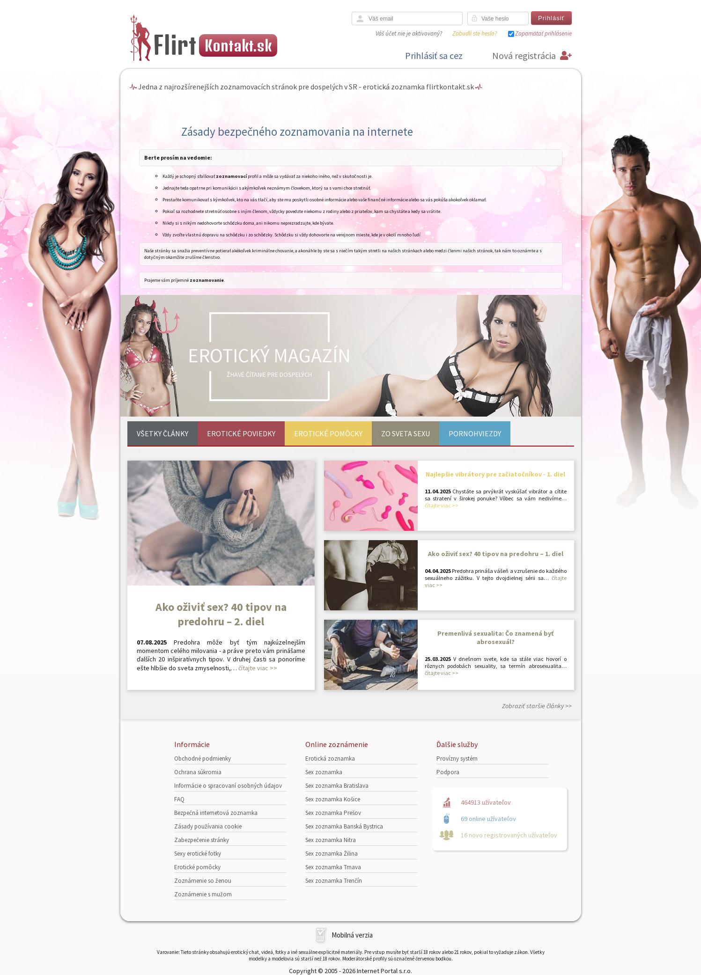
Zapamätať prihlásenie (543, 33)
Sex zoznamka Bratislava (337, 786)
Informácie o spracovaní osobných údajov (228, 786)
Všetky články (162, 433)
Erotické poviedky (241, 433)
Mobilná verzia (352, 935)
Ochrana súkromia (197, 772)
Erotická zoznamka (330, 758)
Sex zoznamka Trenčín (333, 881)
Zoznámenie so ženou (202, 881)
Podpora (447, 772)
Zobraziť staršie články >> (537, 706)
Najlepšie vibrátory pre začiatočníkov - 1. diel (495, 474)
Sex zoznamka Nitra (330, 840)
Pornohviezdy (475, 433)
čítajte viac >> (257, 668)
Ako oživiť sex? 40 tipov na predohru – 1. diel (495, 554)
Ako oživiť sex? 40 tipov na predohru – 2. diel (221, 614)
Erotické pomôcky (328, 433)
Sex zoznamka (323, 772)
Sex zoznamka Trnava (333, 867)
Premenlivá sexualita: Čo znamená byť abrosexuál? (495, 637)
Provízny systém (457, 758)
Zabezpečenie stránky (201, 840)
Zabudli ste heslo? (474, 33)
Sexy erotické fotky (197, 854)
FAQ (179, 799)
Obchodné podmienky (202, 758)
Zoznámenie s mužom (203, 894)
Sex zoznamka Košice (332, 799)
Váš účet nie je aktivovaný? (409, 33)
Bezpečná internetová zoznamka (216, 813)
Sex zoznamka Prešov (333, 813)
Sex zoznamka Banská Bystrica (344, 826)
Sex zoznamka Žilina (331, 854)
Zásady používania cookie (208, 826)
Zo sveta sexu (405, 433)
